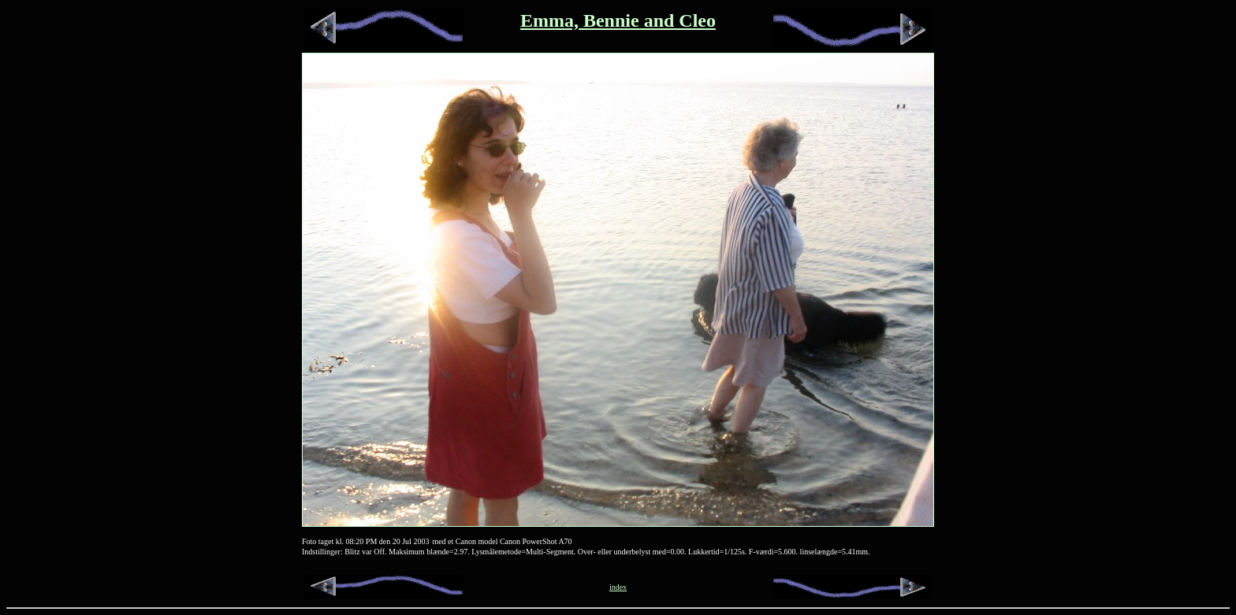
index (618, 587)
